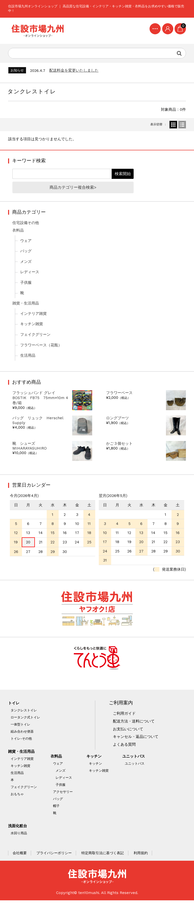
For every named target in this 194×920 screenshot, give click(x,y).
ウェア (26, 246)
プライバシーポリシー (54, 872)
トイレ (14, 719)
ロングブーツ (118, 430)
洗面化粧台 (18, 844)
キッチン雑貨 (32, 333)
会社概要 (20, 872)
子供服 (26, 290)
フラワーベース (120, 404)
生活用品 (28, 365)
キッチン (95, 774)
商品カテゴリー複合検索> (73, 192)
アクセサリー (64, 810)
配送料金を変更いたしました (77, 73)
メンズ (26, 268)
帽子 (57, 824)
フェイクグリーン (36, 344)
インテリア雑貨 (34, 322)
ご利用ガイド (125, 729)
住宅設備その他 (27, 228)
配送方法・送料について (135, 737)
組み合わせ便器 (22, 747)
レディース (30, 279)
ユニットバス (136, 774)
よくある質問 (125, 762)
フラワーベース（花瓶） (42, 354)
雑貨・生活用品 (27, 311)
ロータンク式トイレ (25, 733)
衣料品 (19, 236)
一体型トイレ (21, 740)
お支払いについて (129, 745)
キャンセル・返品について (137, 753)
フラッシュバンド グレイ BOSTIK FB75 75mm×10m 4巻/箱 (39, 409)
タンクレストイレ (24, 726)
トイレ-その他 (21, 755)
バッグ (26, 257)
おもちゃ (17, 811)
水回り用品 (19, 852)
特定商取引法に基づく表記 (103, 872)
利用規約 (141, 872)
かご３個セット (120, 455)
